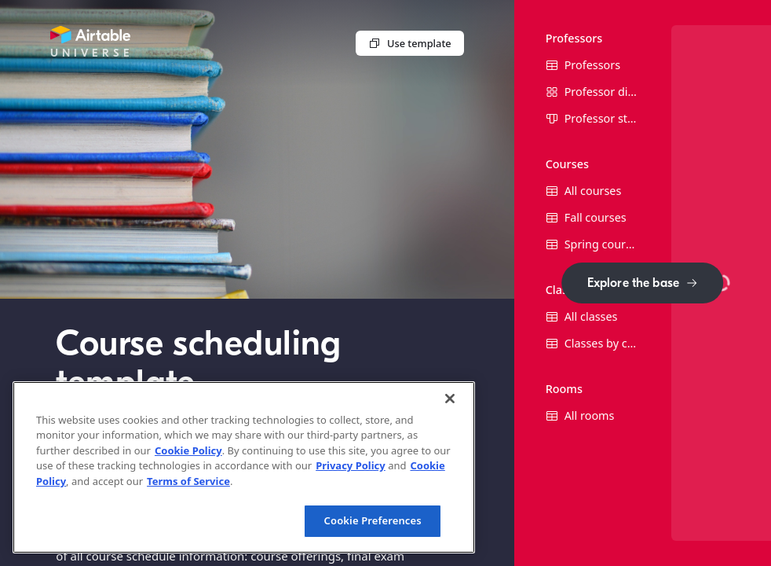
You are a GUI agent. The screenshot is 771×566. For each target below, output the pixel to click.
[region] (244, 467)
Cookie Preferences (373, 520)
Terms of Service (188, 481)
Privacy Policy (351, 465)
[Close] (450, 398)
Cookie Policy (188, 450)
